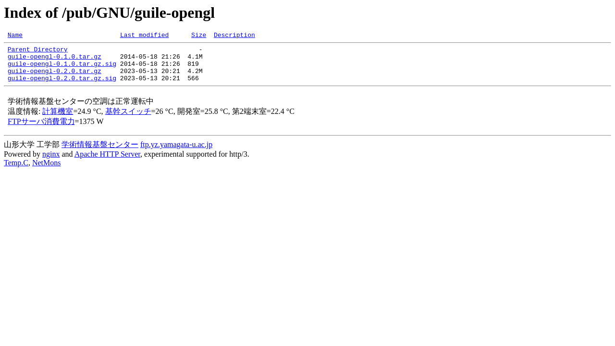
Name (15, 36)
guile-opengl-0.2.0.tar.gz (54, 78)
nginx (51, 163)
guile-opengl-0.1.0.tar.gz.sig (62, 69)
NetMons (46, 171)
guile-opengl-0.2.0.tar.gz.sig (62, 86)
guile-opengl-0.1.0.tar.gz (54, 60)
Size (198, 36)
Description (234, 36)
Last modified (144, 36)
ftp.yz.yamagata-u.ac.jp (176, 153)
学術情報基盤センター (100, 153)
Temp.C (16, 171)
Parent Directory (38, 52)
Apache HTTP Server (107, 163)
